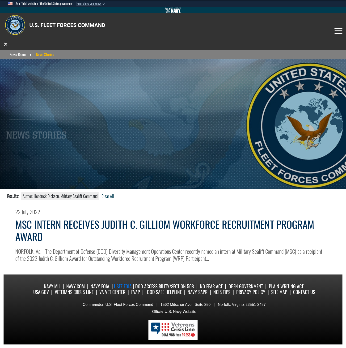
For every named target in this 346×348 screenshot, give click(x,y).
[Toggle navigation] (338, 31)
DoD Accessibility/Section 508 (164, 286)
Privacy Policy (250, 292)
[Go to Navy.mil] (173, 10)
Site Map (279, 292)
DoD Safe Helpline (164, 292)
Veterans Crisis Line (74, 292)
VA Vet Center (112, 292)
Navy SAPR (197, 292)
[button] (91, 3)
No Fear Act (211, 286)
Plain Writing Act (286, 286)
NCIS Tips (221, 292)
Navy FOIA (100, 286)
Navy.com (75, 286)
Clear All (107, 196)
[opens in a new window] (6, 44)
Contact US (304, 292)
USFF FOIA (123, 286)
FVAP (135, 292)
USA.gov (41, 292)
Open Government (245, 286)
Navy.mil (52, 286)
